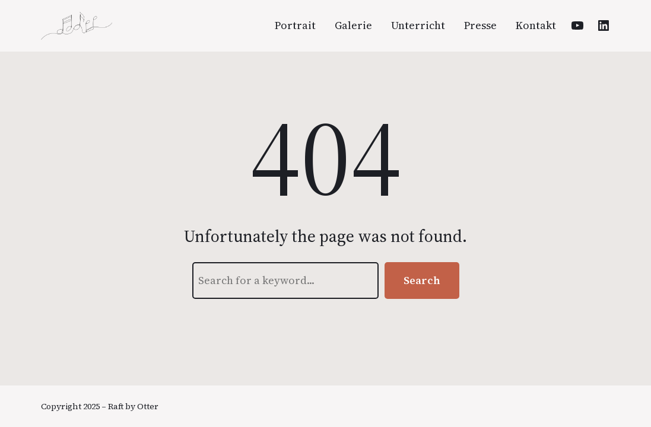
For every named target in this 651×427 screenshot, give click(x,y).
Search (422, 280)
